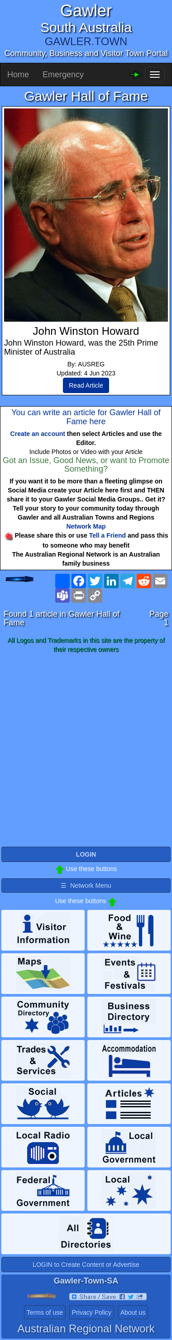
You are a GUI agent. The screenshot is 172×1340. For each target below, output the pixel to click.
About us (132, 1312)
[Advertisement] (86, 750)
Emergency (63, 74)
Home (18, 74)
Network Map (85, 526)
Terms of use (45, 1312)
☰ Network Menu (86, 885)
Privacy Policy (91, 1312)
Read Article (86, 385)
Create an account (37, 433)
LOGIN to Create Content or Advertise (86, 1264)
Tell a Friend (107, 535)
